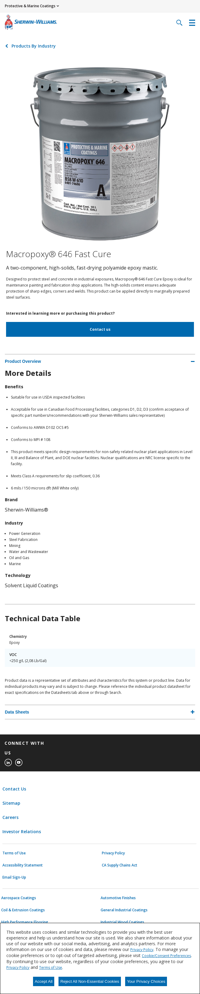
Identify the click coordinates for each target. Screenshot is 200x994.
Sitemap (11, 803)
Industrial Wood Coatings (122, 922)
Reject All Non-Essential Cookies (89, 981)
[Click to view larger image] (100, 152)
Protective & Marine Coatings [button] (30, 5)
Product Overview (23, 361)
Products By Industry (34, 46)
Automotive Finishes (118, 898)
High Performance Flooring (24, 922)
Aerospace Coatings (18, 898)
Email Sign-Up (14, 877)
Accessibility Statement (22, 865)
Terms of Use (14, 853)
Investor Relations (21, 831)
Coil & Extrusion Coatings (23, 910)
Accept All (44, 981)
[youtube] (18, 762)
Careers (10, 817)
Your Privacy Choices (146, 981)
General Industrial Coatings (124, 910)
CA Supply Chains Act (119, 865)
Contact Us (14, 789)
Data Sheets (17, 712)
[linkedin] (8, 762)
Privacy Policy (113, 853)
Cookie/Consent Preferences (166, 955)
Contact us (100, 329)
